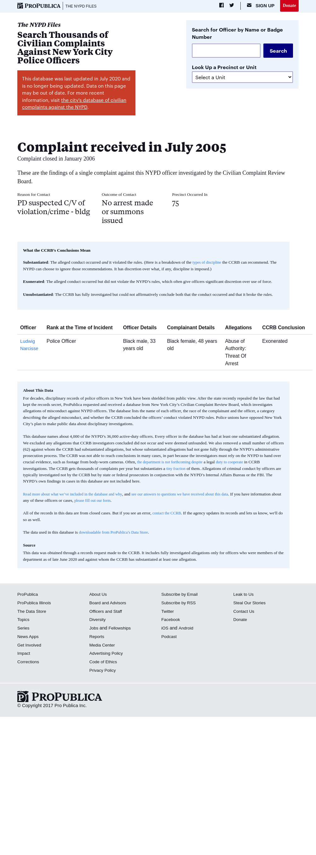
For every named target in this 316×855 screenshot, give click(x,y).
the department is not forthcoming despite (172, 462)
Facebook (171, 620)
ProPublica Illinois (35, 603)
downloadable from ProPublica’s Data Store (116, 533)
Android (187, 628)
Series (23, 628)
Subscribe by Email (181, 595)
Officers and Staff (107, 611)
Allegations (240, 328)
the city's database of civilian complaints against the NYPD (74, 104)
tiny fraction (176, 469)
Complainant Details (193, 328)
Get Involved (30, 645)
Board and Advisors (109, 603)
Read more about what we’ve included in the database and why (76, 494)
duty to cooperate (236, 462)
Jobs (94, 628)
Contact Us (244, 611)
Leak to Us (244, 595)
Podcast (169, 637)
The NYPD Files (83, 6)
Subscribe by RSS (180, 603)
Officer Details (142, 328)
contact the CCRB (167, 514)
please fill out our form (125, 501)
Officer (30, 328)
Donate (289, 6)
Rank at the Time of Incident (82, 328)
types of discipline (208, 263)
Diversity (98, 620)
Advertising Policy (107, 654)
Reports (97, 637)
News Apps (28, 637)
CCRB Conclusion (286, 328)
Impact (24, 654)
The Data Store (33, 611)
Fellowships (121, 628)
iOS (165, 628)
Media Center (103, 645)
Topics (23, 620)
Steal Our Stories (250, 603)
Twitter (168, 611)
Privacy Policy (103, 671)
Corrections (29, 662)
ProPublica (28, 595)
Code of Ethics (104, 662)
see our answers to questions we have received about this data (192, 494)
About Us (98, 595)
